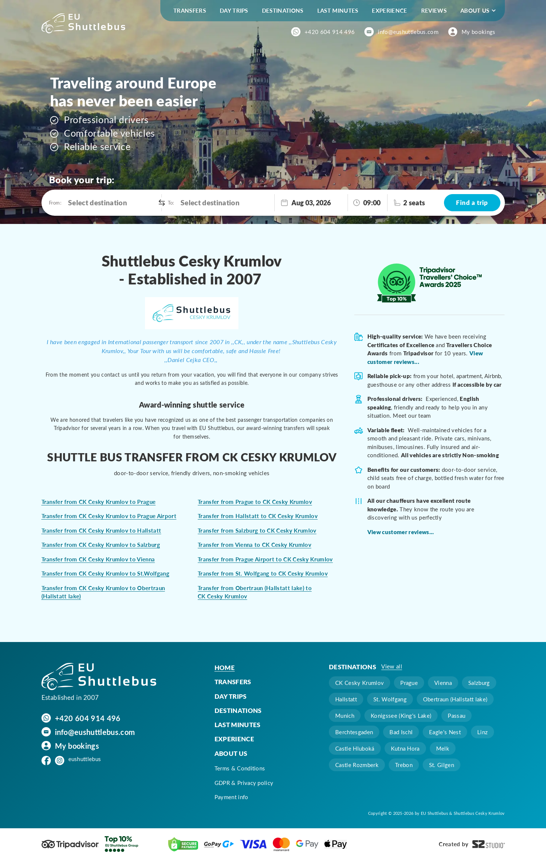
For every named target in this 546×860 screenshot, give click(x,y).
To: (170, 202)
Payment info (232, 797)
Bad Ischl (401, 732)
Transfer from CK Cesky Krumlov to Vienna (98, 559)
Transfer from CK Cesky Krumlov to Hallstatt (101, 530)
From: (55, 202)
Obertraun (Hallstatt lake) (455, 699)
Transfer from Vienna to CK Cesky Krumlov (254, 544)
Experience (389, 10)
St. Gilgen (441, 764)
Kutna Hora (405, 748)
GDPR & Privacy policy (244, 782)
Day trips (234, 10)
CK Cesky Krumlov (359, 682)
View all (391, 666)
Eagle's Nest (445, 732)
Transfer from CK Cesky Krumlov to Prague (98, 501)
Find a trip (472, 202)
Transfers (189, 10)
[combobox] (113, 202)
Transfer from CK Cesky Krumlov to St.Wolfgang (105, 573)
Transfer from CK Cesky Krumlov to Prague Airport (108, 516)
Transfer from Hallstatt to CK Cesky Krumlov (258, 516)
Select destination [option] (97, 202)
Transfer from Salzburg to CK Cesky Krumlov (257, 530)
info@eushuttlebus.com (408, 31)
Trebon (404, 764)
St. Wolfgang (390, 699)
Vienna (443, 682)
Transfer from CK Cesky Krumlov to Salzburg (100, 544)
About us (475, 10)
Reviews (434, 10)
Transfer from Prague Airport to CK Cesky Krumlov (265, 559)
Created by (472, 844)
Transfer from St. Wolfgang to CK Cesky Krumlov (263, 573)
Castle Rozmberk (357, 764)
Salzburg (479, 682)
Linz (482, 732)
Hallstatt (346, 699)
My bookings (479, 31)
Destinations (282, 10)
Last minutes (337, 10)
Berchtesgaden (354, 732)
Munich (344, 715)
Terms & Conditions (240, 768)
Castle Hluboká (354, 748)
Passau (456, 715)
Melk (442, 748)
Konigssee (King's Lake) (401, 715)
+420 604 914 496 (330, 31)
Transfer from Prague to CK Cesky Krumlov (255, 501)
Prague (409, 682)
